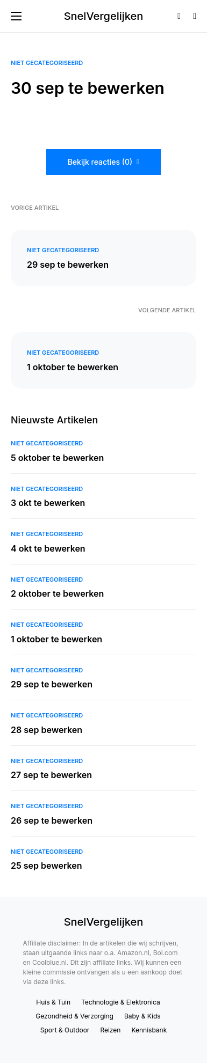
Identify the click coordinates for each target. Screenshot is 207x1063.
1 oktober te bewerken (72, 367)
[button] (16, 16)
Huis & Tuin (53, 1002)
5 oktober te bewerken (57, 457)
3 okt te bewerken (48, 502)
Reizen (110, 1030)
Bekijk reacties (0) (100, 161)
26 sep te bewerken (51, 820)
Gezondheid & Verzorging (74, 1016)
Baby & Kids (142, 1016)
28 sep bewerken (46, 729)
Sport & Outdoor (65, 1030)
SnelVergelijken (104, 16)
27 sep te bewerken (51, 774)
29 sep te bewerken (68, 264)
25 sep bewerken (46, 865)
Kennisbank (149, 1030)
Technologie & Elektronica (120, 1002)
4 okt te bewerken (48, 548)
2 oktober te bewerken (57, 593)
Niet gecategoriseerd (47, 63)
